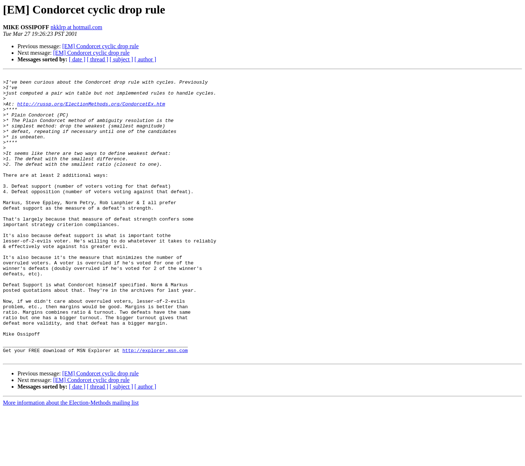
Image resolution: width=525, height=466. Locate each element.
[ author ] (145, 59)
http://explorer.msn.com (155, 406)
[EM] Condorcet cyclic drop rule (100, 46)
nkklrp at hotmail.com (76, 27)
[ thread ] (97, 59)
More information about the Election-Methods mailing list (71, 460)
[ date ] (77, 59)
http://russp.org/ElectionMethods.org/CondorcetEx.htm (91, 110)
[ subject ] (121, 59)
